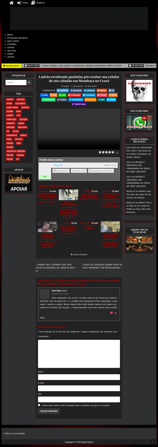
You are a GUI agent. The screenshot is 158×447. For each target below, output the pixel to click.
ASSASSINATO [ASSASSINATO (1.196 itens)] (20, 103)
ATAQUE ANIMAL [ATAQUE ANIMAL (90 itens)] (12, 107)
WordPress (75, 101)
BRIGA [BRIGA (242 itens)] (18, 111)
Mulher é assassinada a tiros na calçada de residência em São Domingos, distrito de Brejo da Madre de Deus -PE (68, 212)
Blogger (91, 101)
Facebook (75, 90)
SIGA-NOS (11, 50)
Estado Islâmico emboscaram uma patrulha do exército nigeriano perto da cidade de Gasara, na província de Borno (110, 202)
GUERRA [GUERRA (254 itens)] (21, 123)
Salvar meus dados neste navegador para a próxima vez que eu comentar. (76, 407)
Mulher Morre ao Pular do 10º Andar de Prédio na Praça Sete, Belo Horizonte (138, 207)
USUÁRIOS (11, 44)
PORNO (10, 54)
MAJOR (66, 86)
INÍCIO (10, 34)
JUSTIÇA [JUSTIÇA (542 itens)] (16, 131)
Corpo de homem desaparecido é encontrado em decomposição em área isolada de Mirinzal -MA (110, 243)
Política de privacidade (14, 436)
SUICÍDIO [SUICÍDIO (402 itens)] (9, 147)
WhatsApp (47, 101)
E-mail (41, 385)
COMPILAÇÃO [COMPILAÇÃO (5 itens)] (11, 119)
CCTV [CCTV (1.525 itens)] (18, 115)
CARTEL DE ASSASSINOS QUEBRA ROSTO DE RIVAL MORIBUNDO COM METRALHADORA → (102, 269)
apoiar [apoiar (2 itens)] (9, 103)
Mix (52, 96)
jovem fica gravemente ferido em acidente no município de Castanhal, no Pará (68, 230)
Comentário (44, 339)
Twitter (62, 90)
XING (102, 101)
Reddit (102, 90)
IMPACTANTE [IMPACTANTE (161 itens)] (22, 127)
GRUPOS (11, 57)
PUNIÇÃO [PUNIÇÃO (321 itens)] (9, 143)
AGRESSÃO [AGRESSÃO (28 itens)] (21, 99)
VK (112, 90)
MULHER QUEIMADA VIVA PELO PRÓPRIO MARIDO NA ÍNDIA (89, 198)
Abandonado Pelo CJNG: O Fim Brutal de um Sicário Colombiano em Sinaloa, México (139, 152)
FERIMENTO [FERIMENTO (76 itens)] (10, 123)
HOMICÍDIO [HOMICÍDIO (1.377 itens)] (10, 127)
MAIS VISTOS (13, 41)
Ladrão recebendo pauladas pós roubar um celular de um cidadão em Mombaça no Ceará (79, 78)
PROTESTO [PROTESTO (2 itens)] (19, 139)
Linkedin (89, 90)
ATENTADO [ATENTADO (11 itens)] (25, 107)
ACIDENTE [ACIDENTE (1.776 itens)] (9, 99)
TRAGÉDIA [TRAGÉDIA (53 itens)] (20, 155)
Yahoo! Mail (79, 106)
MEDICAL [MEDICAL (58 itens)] (23, 135)
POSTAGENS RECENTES (17, 38)
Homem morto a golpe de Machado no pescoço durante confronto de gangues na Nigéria (47, 199)
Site (40, 396)
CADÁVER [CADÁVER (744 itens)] (9, 115)
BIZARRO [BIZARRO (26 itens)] (9, 111)
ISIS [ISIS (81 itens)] (7, 131)
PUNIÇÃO (83, 257)
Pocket (103, 96)
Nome (41, 374)
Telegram (89, 96)
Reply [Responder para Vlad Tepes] (42, 320)
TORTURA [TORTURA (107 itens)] (9, 155)
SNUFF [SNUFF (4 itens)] (18, 143)
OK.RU (114, 96)
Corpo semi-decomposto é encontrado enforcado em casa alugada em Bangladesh (47, 243)
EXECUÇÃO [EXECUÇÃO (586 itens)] (23, 119)
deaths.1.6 (130, 191)
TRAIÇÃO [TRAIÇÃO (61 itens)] (9, 159)
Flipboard (74, 96)
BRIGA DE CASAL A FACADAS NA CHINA (89, 228)
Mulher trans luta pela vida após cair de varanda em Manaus (138, 194)
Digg (43, 96)
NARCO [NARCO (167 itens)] (9, 139)
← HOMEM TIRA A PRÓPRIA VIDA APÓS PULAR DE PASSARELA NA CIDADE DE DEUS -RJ (56, 270)
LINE (62, 96)
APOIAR (10, 47)
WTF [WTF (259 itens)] (17, 159)
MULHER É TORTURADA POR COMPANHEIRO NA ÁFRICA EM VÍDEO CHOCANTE (138, 167)
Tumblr (61, 101)
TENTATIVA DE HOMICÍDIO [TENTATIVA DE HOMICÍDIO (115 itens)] (15, 151)
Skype (112, 101)
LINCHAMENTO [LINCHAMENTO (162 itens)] (11, 135)
